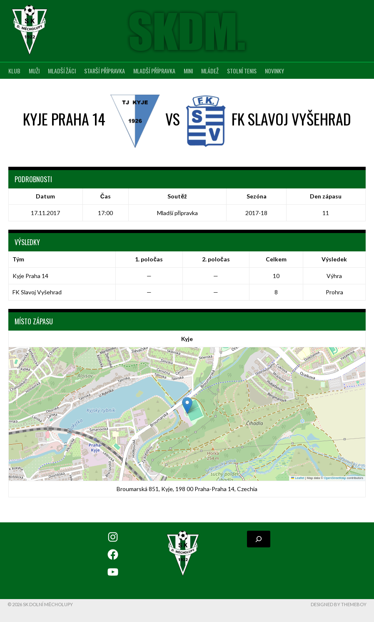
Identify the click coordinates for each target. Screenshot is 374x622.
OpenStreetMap (335, 478)
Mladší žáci (62, 70)
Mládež (210, 70)
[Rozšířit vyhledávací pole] (258, 539)
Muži (34, 70)
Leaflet (297, 478)
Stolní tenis (242, 70)
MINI (188, 70)
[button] (187, 405)
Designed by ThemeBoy (339, 604)
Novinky (274, 70)
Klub (14, 70)
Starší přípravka (104, 70)
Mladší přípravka (154, 70)
